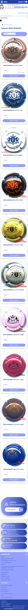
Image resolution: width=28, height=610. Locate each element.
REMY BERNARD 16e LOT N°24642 (13, 380)
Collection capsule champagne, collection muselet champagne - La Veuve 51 (13, 567)
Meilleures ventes (5, 576)
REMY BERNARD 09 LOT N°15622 (13, 200)
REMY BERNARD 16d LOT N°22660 (13, 335)
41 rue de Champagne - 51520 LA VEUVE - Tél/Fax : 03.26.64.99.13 (6, 605)
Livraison (3, 564)
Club (2, 595)
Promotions (4, 587)
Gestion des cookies (6, 580)
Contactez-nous (5, 572)
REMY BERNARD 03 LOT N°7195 (12, 110)
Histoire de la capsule (6, 562)
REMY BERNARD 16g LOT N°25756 (13, 469)
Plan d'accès (4, 574)
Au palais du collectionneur (7, 559)
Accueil (2, 557)
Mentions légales (5, 578)
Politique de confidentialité (7, 570)
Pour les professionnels (6, 597)
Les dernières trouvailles (7, 585)
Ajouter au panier (14, 76)
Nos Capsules (4, 591)
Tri (2, 33)
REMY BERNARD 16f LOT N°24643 (13, 424)
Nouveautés (4, 589)
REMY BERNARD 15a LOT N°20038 (13, 290)
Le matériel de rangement (7, 594)
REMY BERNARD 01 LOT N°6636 (12, 65)
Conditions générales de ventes (8, 560)
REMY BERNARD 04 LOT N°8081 (12, 155)
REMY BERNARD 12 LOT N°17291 (13, 245)
